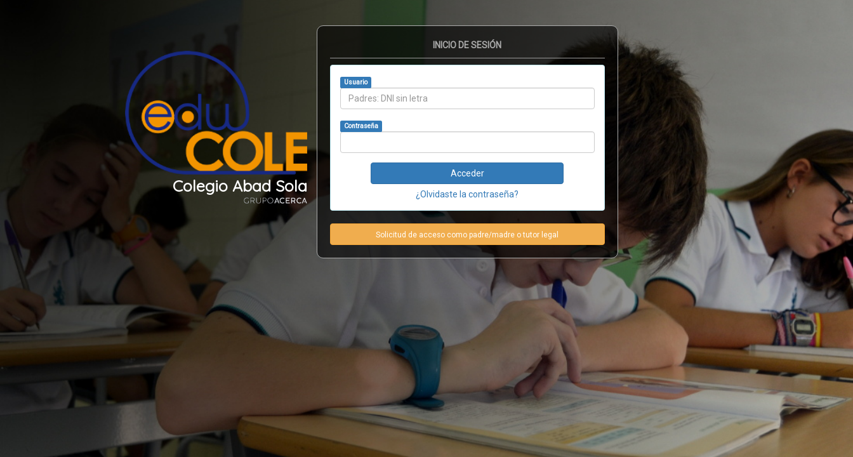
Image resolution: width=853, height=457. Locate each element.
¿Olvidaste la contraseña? (467, 194)
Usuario (355, 82)
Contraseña (361, 126)
